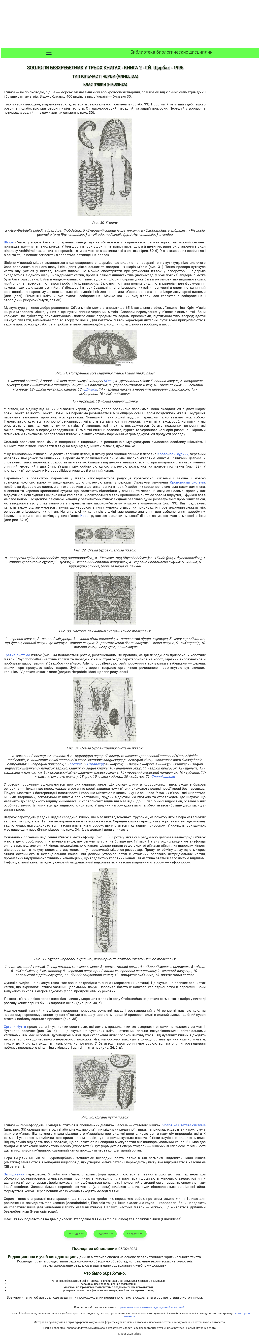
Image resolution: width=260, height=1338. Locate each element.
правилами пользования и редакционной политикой (151, 1307)
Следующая (135, 1234)
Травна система (17, 655)
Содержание (105, 1234)
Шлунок (90, 389)
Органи (10, 1027)
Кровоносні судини (173, 454)
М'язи (108, 381)
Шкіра (9, 242)
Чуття (21, 1027)
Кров (84, 516)
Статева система (192, 1125)
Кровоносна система (187, 482)
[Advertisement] (130, 24)
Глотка (75, 764)
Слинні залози (163, 776)
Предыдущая (75, 1234)
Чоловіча (170, 1125)
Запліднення (14, 1174)
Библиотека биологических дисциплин (171, 52)
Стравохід (95, 764)
